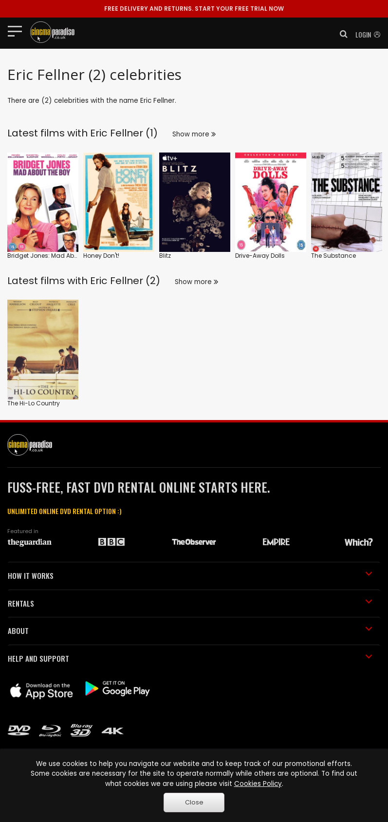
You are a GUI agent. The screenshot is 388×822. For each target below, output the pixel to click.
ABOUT (190, 630)
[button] (341, 34)
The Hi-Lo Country (33, 403)
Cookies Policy (258, 783)
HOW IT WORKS (190, 575)
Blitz (165, 255)
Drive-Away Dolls (260, 255)
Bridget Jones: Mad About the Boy (57, 255)
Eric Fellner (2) (125, 280)
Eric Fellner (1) (124, 133)
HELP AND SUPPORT (190, 658)
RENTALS (190, 603)
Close (194, 802)
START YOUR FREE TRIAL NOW (194, 8)
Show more (194, 134)
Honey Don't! (101, 255)
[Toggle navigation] (17, 30)
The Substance (333, 255)
